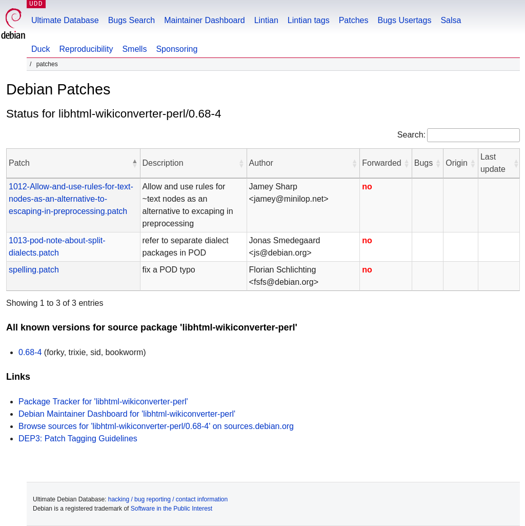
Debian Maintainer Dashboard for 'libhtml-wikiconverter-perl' (126, 414)
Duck (40, 49)
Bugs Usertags (404, 20)
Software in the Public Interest (171, 508)
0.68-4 (30, 352)
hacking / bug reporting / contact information (168, 499)
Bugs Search (131, 20)
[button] (135, 163)
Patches (354, 20)
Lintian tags (309, 20)
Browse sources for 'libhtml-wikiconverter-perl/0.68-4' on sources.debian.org (156, 426)
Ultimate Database (65, 20)
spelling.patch (34, 269)
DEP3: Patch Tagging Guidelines (77, 438)
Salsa (450, 20)
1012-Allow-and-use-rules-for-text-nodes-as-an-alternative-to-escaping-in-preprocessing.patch (71, 199)
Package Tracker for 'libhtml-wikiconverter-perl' (103, 401)
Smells (134, 49)
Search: (411, 134)
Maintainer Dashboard (204, 20)
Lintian (266, 20)
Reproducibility (86, 49)
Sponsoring (176, 49)
